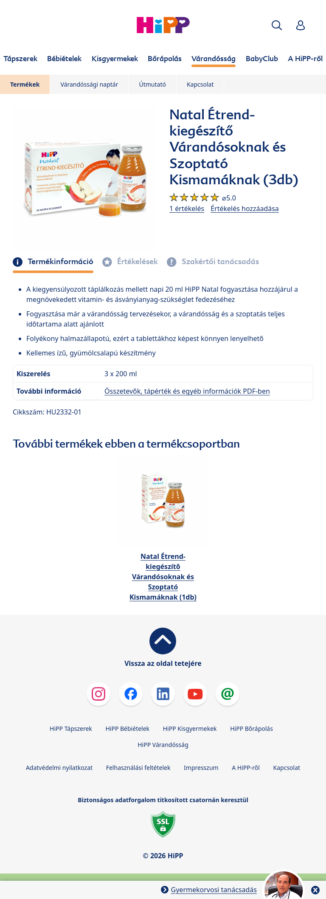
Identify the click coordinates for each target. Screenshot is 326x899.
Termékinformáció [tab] (59, 261)
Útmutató (152, 84)
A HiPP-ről (246, 768)
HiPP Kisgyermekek (190, 728)
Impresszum (201, 768)
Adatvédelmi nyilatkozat (59, 768)
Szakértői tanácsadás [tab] (219, 261)
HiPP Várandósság (163, 745)
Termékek (24, 84)
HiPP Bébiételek (127, 728)
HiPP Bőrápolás (251, 728)
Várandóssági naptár (89, 84)
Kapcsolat (200, 84)
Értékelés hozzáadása (245, 208)
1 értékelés (186, 208)
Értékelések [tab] (136, 261)
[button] (277, 25)
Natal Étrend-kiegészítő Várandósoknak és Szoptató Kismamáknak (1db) (163, 577)
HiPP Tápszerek (71, 728)
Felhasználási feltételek (138, 768)
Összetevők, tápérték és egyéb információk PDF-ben (187, 391)
